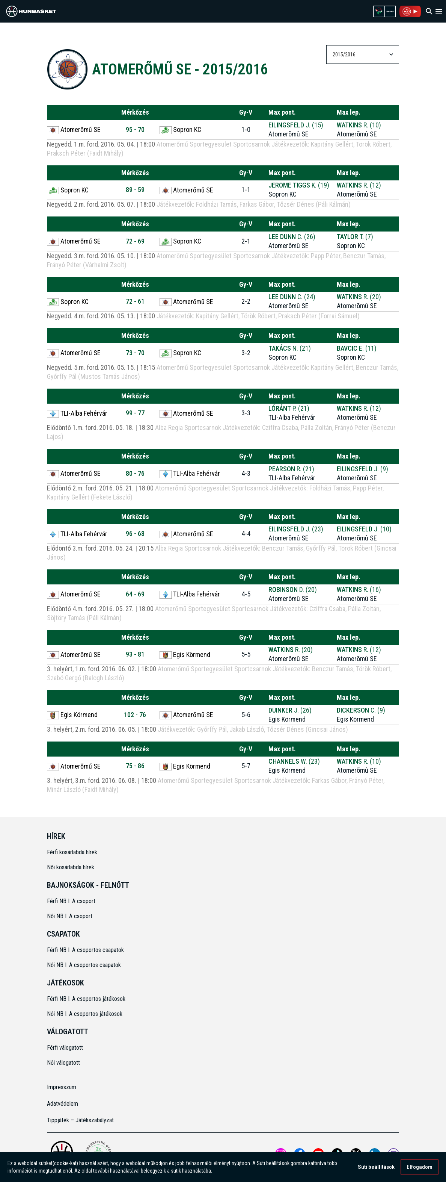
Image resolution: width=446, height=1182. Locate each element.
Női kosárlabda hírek (70, 867)
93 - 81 (135, 654)
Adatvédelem (62, 1103)
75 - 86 (135, 766)
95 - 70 (135, 129)
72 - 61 (135, 301)
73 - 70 (135, 353)
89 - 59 (135, 190)
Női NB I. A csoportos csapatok (84, 965)
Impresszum (61, 1087)
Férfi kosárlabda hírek (72, 852)
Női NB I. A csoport (69, 916)
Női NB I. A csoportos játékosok (84, 1013)
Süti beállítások (376, 1167)
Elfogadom (419, 1167)
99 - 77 (135, 413)
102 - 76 (135, 715)
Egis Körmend (185, 655)
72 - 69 (135, 241)
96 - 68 (135, 533)
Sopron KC (180, 130)
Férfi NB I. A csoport (71, 901)
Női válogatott (63, 1062)
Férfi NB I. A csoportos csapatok (86, 949)
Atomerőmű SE (74, 130)
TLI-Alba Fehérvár (77, 413)
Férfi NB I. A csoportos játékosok (86, 998)
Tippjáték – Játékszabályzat (80, 1120)
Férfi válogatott (65, 1047)
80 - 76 (135, 473)
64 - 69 (135, 594)
